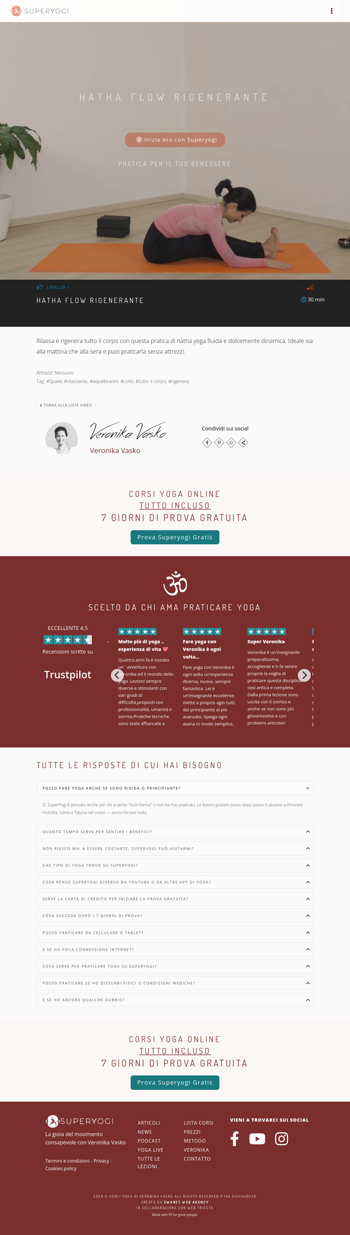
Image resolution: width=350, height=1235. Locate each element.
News (145, 1132)
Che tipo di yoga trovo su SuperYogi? (90, 865)
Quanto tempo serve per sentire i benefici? (97, 831)
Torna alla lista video (66, 405)
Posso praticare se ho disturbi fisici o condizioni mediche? (119, 983)
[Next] (304, 675)
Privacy (101, 1161)
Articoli (149, 1123)
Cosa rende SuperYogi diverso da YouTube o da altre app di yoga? (127, 882)
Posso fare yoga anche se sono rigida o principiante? (112, 788)
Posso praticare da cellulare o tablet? (93, 932)
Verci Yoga (121, 1196)
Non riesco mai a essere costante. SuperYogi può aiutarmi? (118, 848)
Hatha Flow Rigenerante (174, 97)
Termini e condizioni (67, 1161)
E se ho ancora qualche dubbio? (84, 999)
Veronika (196, 1150)
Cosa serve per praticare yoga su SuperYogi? (100, 966)
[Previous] (117, 675)
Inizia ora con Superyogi (177, 139)
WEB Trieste (200, 1208)
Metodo (195, 1141)
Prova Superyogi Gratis (175, 537)
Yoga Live (151, 1150)
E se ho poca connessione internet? (88, 949)
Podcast (149, 1141)
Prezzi (192, 1132)
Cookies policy (61, 1168)
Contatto (197, 1159)
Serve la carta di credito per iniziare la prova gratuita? (116, 898)
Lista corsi (198, 1123)
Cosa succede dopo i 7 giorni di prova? (93, 915)
